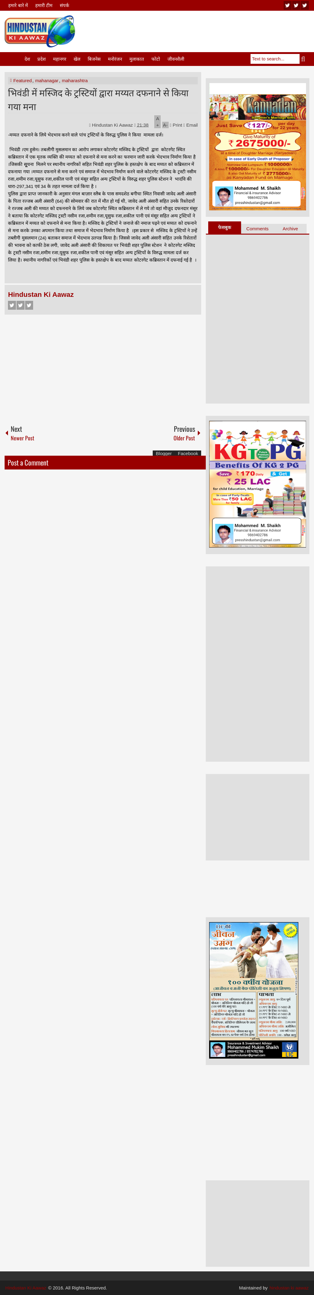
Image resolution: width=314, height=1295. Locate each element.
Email (190, 125)
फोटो (155, 59)
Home (14, 59)
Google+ (29, 305)
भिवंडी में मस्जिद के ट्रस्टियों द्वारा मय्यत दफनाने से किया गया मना (98, 99)
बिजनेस (94, 59)
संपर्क (64, 5)
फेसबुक (224, 227)
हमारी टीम (43, 5)
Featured (22, 80)
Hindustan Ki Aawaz (113, 125)
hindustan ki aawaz (289, 1287)
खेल (77, 59)
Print (176, 125)
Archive (290, 228)
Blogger (164, 453)
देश (27, 59)
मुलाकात (136, 59)
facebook (305, 5)
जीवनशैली (175, 59)
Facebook (12, 305)
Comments (257, 228)
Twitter (21, 305)
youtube (288, 5)
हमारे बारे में (18, 5)
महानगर (59, 59)
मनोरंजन (115, 59)
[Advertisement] (197, 30)
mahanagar (47, 80)
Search (304, 59)
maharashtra (75, 80)
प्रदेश (41, 59)
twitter (296, 5)
